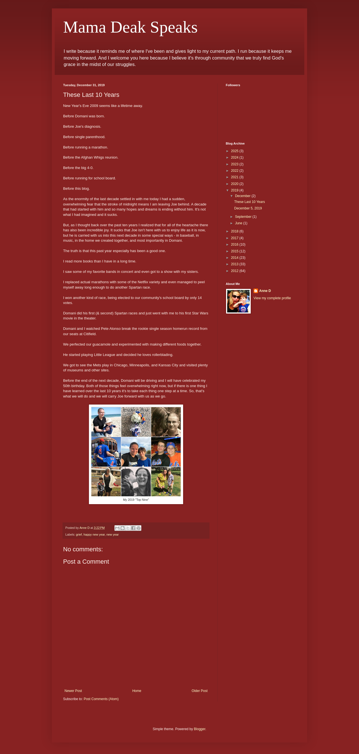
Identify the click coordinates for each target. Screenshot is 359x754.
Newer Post (73, 691)
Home (136, 691)
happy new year (94, 534)
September (243, 217)
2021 (235, 177)
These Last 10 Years (249, 202)
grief (79, 534)
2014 (235, 258)
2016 (235, 244)
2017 (235, 238)
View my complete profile (272, 298)
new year (112, 534)
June (239, 223)
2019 (235, 190)
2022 (235, 171)
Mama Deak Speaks (130, 27)
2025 (235, 151)
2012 (235, 271)
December (243, 196)
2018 (235, 231)
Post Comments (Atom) (101, 699)
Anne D (265, 291)
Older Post (200, 691)
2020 (235, 184)
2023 (235, 164)
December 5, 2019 (248, 208)
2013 (235, 264)
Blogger (199, 729)
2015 (235, 251)
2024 (235, 157)
